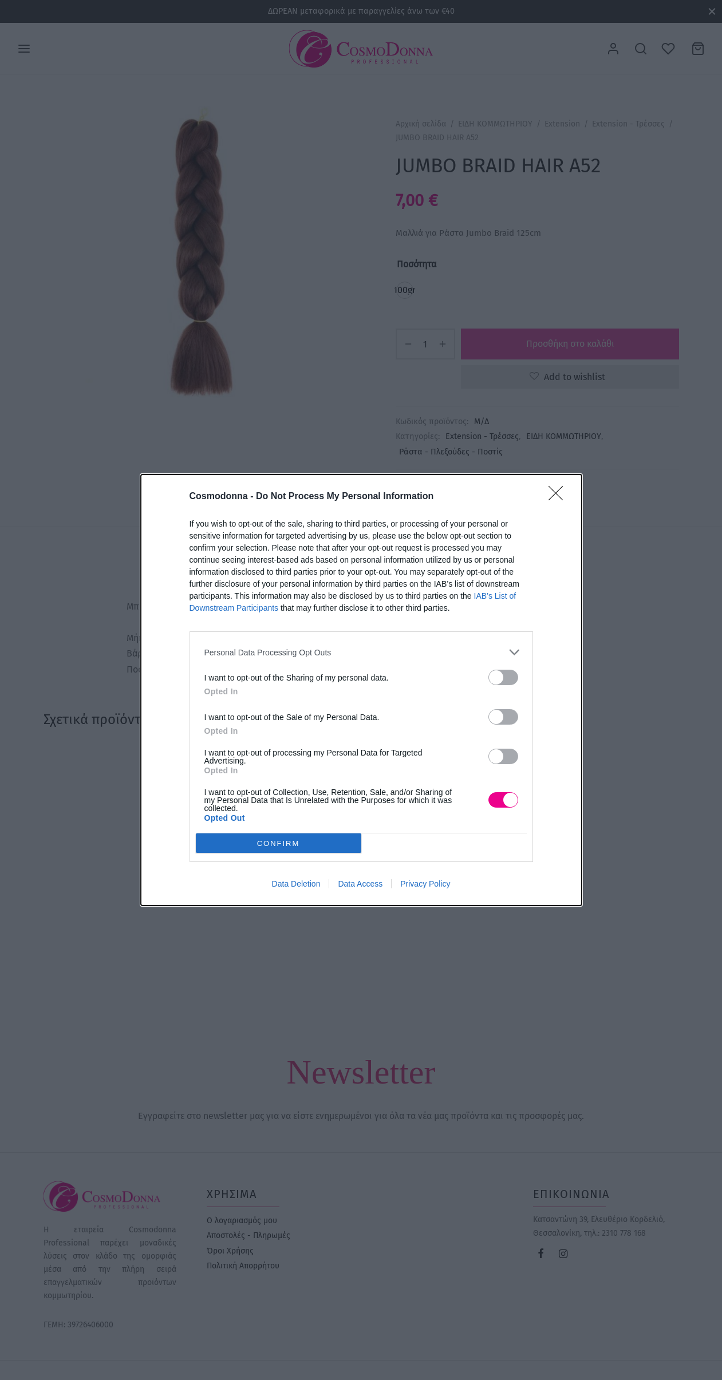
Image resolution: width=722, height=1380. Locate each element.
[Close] (559, 497)
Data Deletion (296, 883)
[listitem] (361, 652)
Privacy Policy (425, 883)
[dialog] (361, 690)
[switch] (503, 677)
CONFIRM (278, 843)
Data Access (360, 883)
